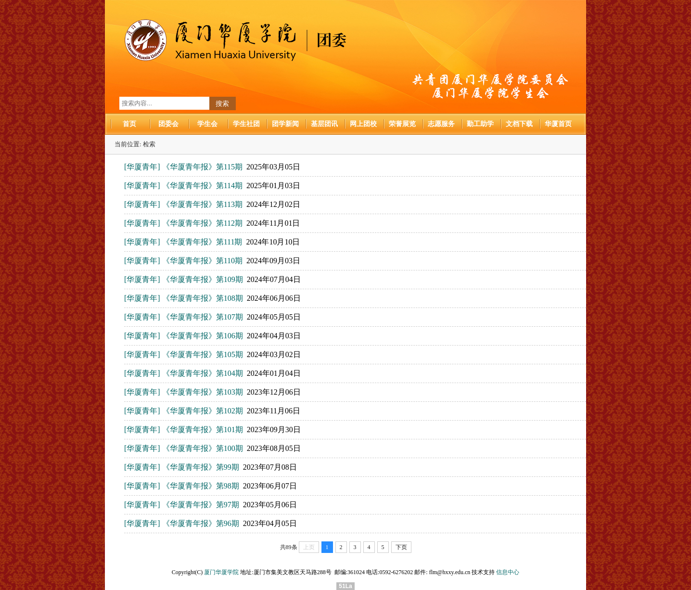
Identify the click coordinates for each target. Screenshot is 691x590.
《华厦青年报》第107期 (202, 317)
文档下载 (519, 124)
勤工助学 (480, 124)
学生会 (207, 124)
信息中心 (507, 572)
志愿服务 (441, 124)
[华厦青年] (142, 167)
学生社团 (246, 124)
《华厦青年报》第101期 (202, 429)
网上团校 (363, 124)
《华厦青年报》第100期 (202, 448)
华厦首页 (558, 124)
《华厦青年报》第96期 (200, 523)
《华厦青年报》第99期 (200, 467)
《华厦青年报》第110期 (202, 261)
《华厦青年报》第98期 (200, 486)
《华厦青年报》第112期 (202, 223)
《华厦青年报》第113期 (202, 204)
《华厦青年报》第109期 (202, 279)
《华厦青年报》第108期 (202, 298)
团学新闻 (285, 124)
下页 (401, 547)
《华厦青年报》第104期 (202, 373)
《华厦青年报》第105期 (202, 354)
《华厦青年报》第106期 (202, 336)
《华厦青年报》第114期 (202, 185)
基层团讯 (324, 124)
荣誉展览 (402, 124)
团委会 (168, 124)
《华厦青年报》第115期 (202, 167)
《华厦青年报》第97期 (200, 504)
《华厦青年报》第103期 (202, 392)
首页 (129, 124)
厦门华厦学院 (221, 572)
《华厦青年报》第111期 (202, 242)
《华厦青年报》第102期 (202, 411)
